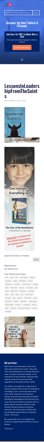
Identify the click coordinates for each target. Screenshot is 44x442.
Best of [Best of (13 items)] (30, 281)
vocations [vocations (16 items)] (8, 311)
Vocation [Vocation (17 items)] (34, 308)
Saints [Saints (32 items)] (7, 308)
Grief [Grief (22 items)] (12, 294)
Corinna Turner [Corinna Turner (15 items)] (26, 284)
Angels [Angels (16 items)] (15, 281)
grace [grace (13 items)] (6, 294)
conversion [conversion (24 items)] (17, 284)
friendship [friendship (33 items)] (31, 291)
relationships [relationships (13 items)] (33, 301)
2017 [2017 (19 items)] (6, 277)
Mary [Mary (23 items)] (14, 298)
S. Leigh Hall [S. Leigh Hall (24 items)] (26, 305)
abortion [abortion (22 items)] (32, 277)
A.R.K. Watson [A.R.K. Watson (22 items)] (24, 277)
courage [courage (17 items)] (35, 284)
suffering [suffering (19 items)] (13, 308)
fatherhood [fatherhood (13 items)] (14, 291)
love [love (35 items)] (22, 294)
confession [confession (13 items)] (8, 284)
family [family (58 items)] (7, 291)
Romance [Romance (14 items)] (18, 305)
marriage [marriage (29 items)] (8, 298)
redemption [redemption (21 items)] (23, 301)
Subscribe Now (22, 47)
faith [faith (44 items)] (36, 288)
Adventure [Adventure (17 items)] (8, 281)
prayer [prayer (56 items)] (35, 298)
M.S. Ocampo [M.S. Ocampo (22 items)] (29, 294)
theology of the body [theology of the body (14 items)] (24, 308)
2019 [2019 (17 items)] (16, 277)
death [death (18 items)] (7, 288)
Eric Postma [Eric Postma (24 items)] (29, 288)
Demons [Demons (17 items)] (21, 288)
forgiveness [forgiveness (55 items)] (22, 291)
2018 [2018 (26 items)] (11, 277)
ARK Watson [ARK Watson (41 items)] (22, 281)
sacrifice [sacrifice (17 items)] (34, 305)
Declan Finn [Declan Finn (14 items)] (14, 288)
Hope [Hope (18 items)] (17, 294)
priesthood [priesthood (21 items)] (8, 301)
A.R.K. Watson (11, 101)
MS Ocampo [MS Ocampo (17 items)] (27, 298)
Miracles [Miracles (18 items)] (19, 298)
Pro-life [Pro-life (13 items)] (16, 301)
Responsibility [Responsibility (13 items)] (9, 305)
